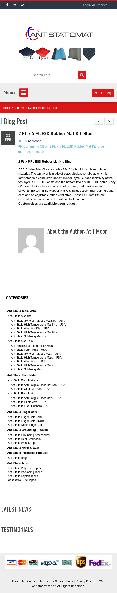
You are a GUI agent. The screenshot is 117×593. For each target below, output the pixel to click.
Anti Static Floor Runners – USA (30, 406)
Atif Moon (34, 141)
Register (102, 5)
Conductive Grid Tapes (22, 480)
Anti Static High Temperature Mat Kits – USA (38, 324)
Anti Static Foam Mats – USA (29, 349)
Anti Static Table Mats (21, 311)
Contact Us (34, 581)
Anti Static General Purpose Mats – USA (35, 353)
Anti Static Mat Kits (19, 316)
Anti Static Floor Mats (21, 375)
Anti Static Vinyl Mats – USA (28, 361)
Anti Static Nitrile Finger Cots (25, 425)
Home (6, 107)
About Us (18, 581)
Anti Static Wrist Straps (22, 443)
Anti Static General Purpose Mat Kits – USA (38, 320)
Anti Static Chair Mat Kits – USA (30, 389)
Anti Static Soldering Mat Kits (29, 336)
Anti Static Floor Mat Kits (23, 380)
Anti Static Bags (17, 458)
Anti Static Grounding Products (27, 430)
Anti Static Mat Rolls (20, 341)
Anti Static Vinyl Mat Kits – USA (30, 328)
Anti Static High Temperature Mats (32, 365)
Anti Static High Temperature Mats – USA (36, 357)
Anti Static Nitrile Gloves (23, 448)
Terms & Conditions (59, 581)
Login (87, 5)
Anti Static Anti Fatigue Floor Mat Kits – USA (38, 385)
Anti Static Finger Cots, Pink (25, 417)
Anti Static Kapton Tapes (23, 476)
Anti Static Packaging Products (27, 452)
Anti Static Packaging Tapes (25, 472)
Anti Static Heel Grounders (24, 439)
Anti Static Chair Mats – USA (28, 402)
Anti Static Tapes (18, 463)
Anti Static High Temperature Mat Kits (34, 332)
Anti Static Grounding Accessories (29, 435)
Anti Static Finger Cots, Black (26, 421)
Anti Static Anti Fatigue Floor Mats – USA (36, 398)
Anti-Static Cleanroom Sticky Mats (32, 345)
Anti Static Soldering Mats (26, 369)
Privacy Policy (85, 581)
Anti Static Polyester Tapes (24, 468)
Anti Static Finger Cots (22, 412)
